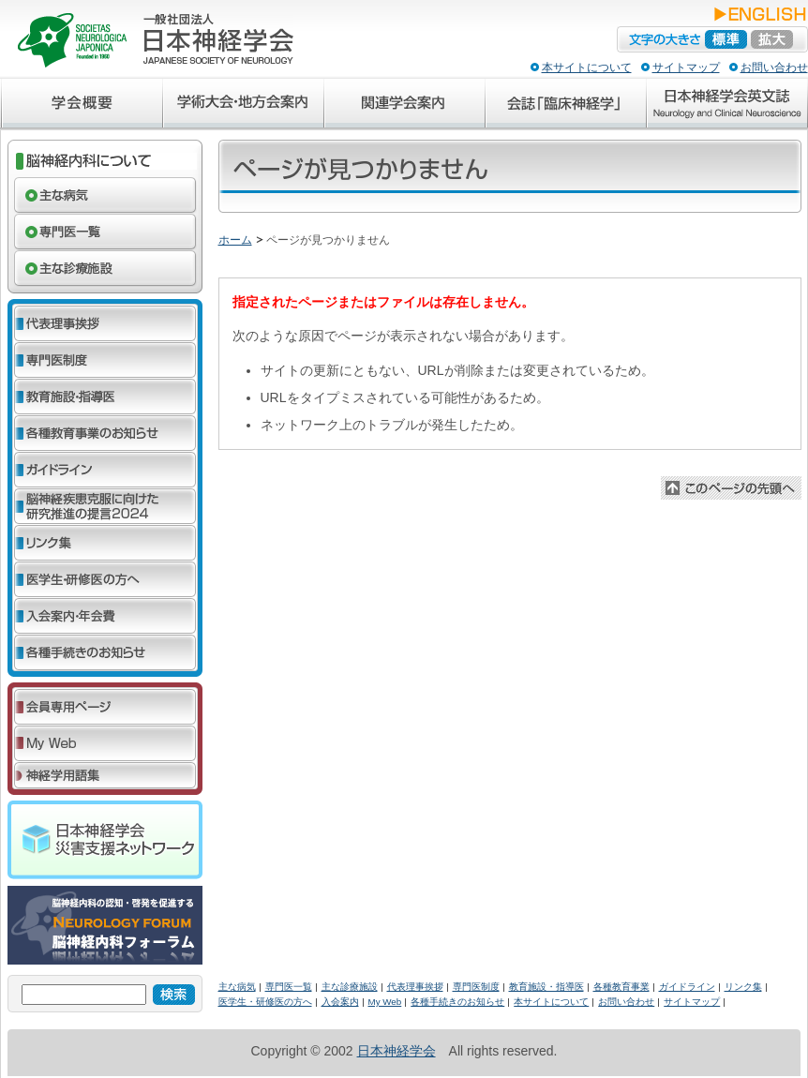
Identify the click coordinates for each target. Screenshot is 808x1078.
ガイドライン (687, 986)
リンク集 (743, 986)
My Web (385, 1001)
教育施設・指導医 (546, 986)
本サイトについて (587, 67)
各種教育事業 (621, 986)
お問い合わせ (774, 67)
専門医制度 (476, 986)
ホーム (235, 240)
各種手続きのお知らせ (457, 1001)
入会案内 (340, 1001)
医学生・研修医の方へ (265, 1001)
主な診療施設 (350, 986)
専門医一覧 (288, 986)
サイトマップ (686, 67)
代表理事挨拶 (415, 986)
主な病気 (237, 986)
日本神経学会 (396, 1050)
